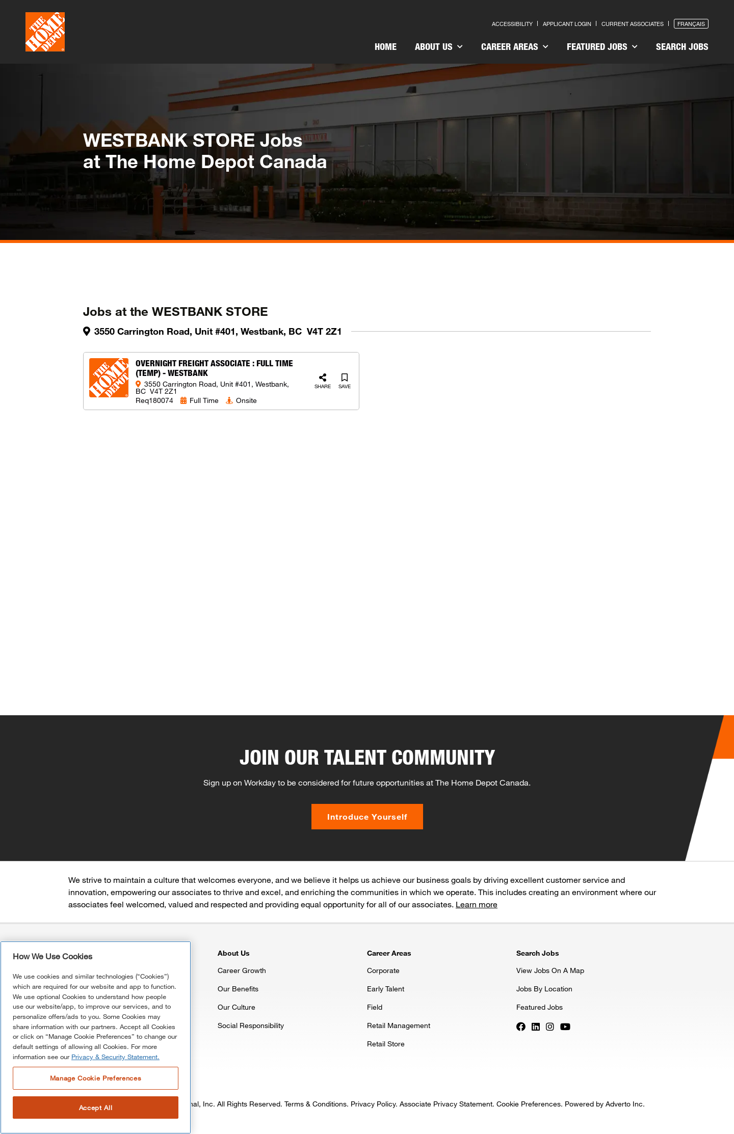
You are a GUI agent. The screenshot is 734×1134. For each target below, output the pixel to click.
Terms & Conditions (315, 1103)
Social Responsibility (251, 1025)
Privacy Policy (373, 1103)
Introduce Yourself (367, 816)
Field (374, 1007)
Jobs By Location (544, 988)
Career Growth (242, 970)
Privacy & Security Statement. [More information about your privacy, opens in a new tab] (115, 1056)
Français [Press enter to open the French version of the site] (691, 23)
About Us (439, 46)
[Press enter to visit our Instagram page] (550, 1026)
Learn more (476, 904)
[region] (95, 1037)
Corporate (383, 970)
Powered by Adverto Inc (604, 1103)
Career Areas (514, 46)
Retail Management (398, 1025)
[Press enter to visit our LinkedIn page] (536, 1026)
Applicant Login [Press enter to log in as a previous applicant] (567, 23)
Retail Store (386, 1043)
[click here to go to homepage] (45, 31)
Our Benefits (238, 988)
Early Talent (385, 988)
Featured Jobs (602, 46)
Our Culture (236, 1007)
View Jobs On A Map (550, 970)
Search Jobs (682, 46)
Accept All (96, 1107)
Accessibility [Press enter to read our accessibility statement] (512, 23)
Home (386, 46)
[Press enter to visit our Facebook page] (521, 1026)
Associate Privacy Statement (446, 1103)
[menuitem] (385, 48)
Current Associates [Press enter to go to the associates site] (632, 23)
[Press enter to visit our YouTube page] (565, 1026)
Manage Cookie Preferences (95, 1078)
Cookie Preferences (528, 1103)
